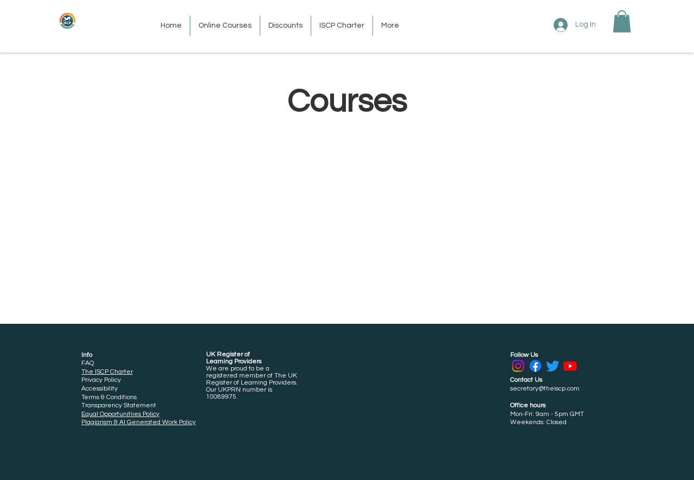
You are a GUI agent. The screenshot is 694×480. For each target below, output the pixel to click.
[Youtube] (570, 366)
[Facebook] (535, 366)
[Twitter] (553, 366)
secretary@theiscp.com (545, 388)
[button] (622, 21)
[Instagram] (518, 366)
